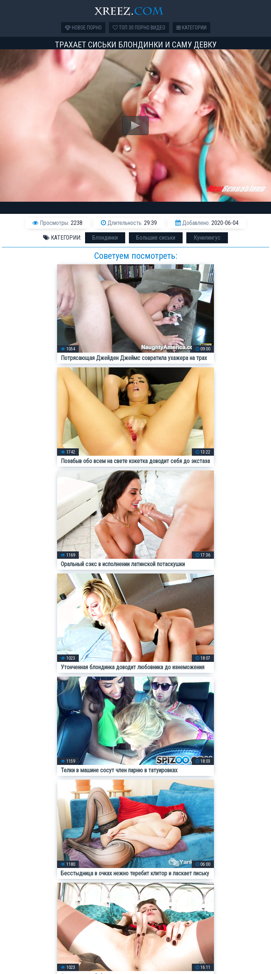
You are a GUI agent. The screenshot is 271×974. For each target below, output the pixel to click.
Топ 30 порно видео (139, 28)
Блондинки (105, 237)
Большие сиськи (155, 237)
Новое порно (83, 28)
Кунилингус (207, 237)
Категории (191, 28)
